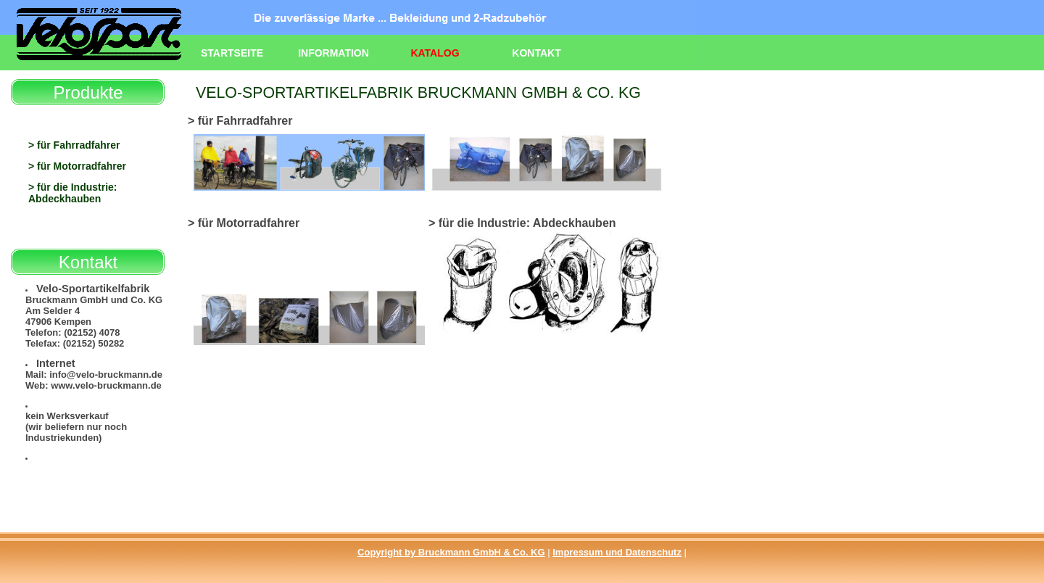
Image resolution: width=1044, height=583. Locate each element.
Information (333, 53)
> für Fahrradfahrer (74, 145)
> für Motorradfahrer (77, 166)
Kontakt (536, 53)
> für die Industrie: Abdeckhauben (72, 192)
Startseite (232, 53)
